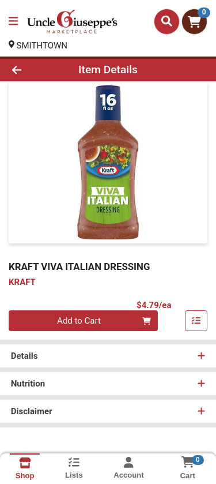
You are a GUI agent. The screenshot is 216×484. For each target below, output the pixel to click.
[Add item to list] (196, 321)
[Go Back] (33, 70)
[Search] (166, 21)
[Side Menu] (13, 22)
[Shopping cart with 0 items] (194, 22)
